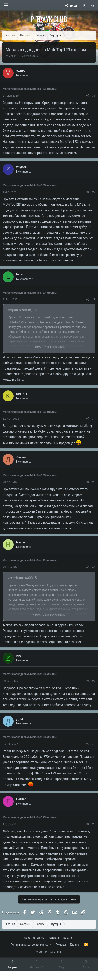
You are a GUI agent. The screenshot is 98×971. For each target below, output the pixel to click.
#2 (93, 192)
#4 (93, 418)
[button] (6, 5)
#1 (93, 95)
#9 (93, 824)
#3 (93, 299)
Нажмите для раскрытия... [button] (49, 346)
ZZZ (19, 656)
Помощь (60, 944)
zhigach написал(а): (20, 310)
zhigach (21, 167)
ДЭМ (19, 719)
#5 (93, 482)
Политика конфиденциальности (30, 944)
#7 (93, 681)
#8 (93, 744)
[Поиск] (93, 5)
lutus (19, 274)
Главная (75, 944)
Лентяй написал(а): (20, 577)
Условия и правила (60, 937)
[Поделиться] (88, 95)
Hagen (20, 542)
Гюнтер (21, 799)
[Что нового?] (84, 5)
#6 (93, 567)
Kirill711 (21, 393)
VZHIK (12, 56)
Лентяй (21, 457)
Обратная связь (34, 937)
